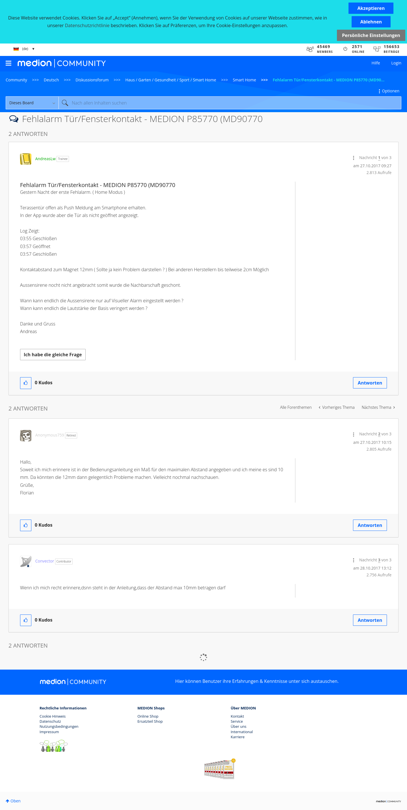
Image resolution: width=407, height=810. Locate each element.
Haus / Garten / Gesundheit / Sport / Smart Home (170, 79)
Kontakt (237, 716)
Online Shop (147, 716)
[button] (370, 8)
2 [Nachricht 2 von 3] (379, 434)
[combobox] (230, 102)
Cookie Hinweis (53, 716)
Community (16, 79)
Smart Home (244, 79)
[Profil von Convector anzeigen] (44, 561)
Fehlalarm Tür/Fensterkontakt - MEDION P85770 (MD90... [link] (328, 79)
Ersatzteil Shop (150, 721)
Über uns (238, 726)
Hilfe (376, 63)
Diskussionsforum (92, 79)
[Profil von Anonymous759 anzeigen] (49, 435)
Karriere (237, 736)
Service (237, 721)
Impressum (49, 731)
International (242, 731)
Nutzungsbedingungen (59, 726)
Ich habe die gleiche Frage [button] (53, 354)
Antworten (370, 383)
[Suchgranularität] (32, 102)
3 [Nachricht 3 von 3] (379, 560)
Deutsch (51, 79)
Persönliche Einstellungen (371, 35)
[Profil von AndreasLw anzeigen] (45, 158)
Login (396, 63)
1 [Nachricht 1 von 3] (379, 157)
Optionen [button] (390, 91)
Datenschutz (50, 721)
